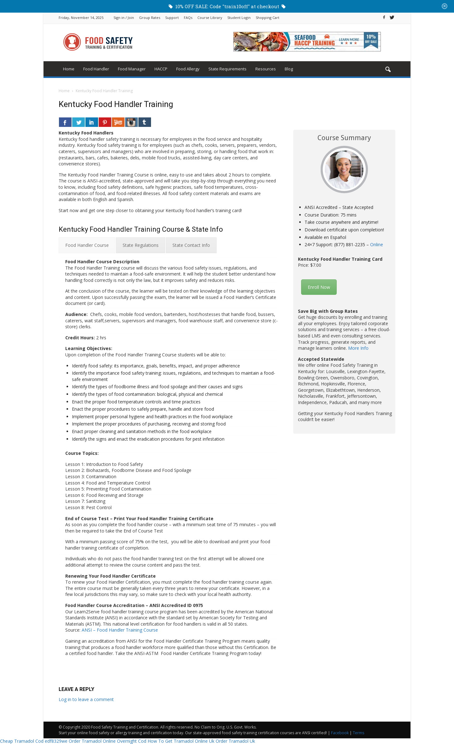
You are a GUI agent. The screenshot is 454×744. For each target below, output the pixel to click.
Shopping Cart (267, 17)
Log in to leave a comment (86, 699)
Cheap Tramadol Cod (22, 741)
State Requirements (227, 69)
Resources (265, 69)
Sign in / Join (124, 17)
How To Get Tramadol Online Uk (181, 741)
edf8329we (56, 741)
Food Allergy (188, 69)
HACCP (160, 69)
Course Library (209, 17)
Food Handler (96, 69)
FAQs (188, 17)
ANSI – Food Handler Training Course (120, 630)
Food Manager (132, 69)
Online (376, 244)
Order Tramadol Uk (235, 741)
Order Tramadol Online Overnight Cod (107, 741)
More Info (358, 348)
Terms (358, 732)
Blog (289, 69)
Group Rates (149, 17)
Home (68, 69)
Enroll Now (319, 287)
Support (172, 17)
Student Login (239, 17)
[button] (387, 69)
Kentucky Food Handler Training (116, 104)
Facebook (340, 732)
